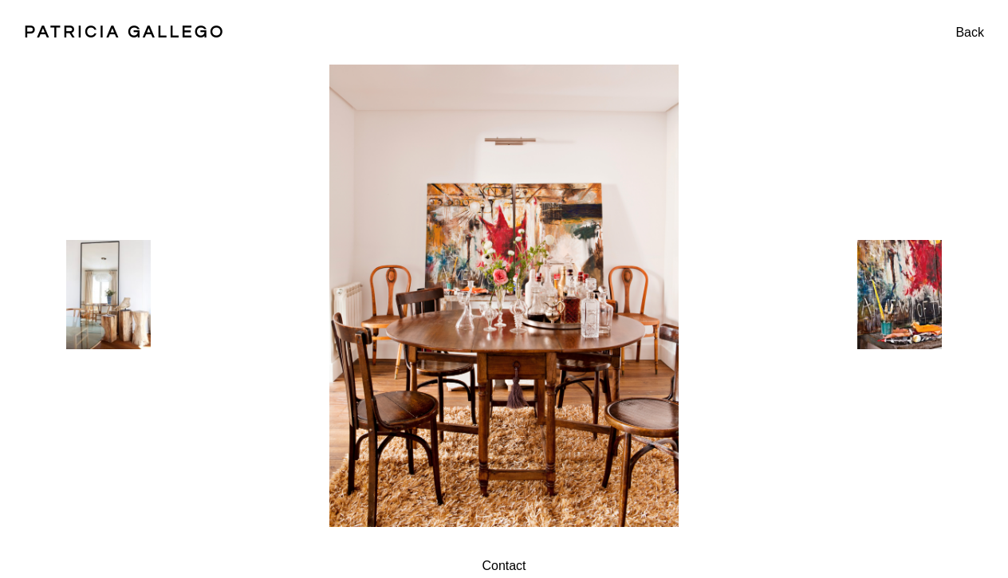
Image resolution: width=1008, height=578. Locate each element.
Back (969, 32)
